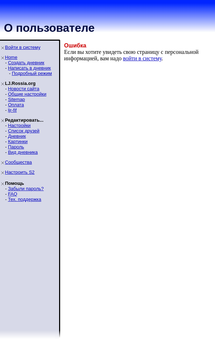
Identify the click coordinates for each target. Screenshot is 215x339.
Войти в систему (22, 47)
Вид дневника (23, 152)
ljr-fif (12, 110)
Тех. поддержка (24, 199)
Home (11, 57)
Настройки (19, 125)
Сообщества (18, 162)
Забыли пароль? (25, 188)
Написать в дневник (29, 68)
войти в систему (142, 58)
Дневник (17, 136)
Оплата (16, 104)
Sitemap (16, 99)
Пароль (16, 147)
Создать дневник (26, 62)
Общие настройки (27, 94)
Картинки (17, 141)
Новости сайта (23, 88)
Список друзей (23, 130)
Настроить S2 (20, 172)
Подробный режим (32, 73)
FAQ (12, 194)
